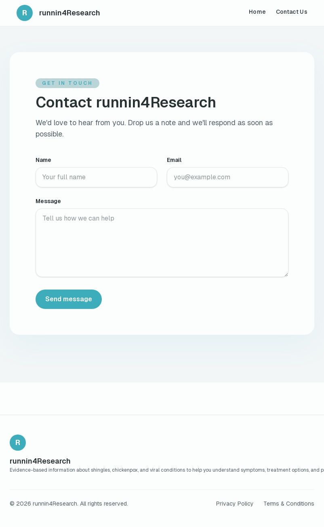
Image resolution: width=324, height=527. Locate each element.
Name (43, 160)
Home (257, 11)
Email (174, 160)
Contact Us (292, 11)
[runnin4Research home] (58, 13)
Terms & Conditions (288, 503)
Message (48, 201)
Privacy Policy (235, 503)
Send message (68, 299)
